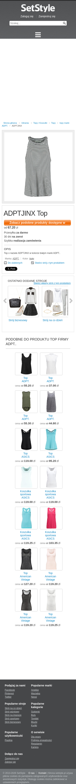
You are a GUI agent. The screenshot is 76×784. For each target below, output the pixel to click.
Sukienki (35, 711)
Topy (53, 123)
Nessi (34, 697)
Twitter (8, 697)
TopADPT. (25, 379)
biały (31, 258)
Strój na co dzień (13, 708)
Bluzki (34, 722)
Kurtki (34, 725)
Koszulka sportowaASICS (25, 494)
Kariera (34, 747)
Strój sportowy (12, 718)
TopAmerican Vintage (25, 576)
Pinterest (9, 693)
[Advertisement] (38, 81)
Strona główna (10, 123)
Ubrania (25, 123)
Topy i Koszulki (40, 123)
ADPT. (16, 258)
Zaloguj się (27, 16)
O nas (31, 773)
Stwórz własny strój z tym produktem (52, 283)
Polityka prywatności (41, 740)
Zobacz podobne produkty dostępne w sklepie (37, 223)
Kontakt (42, 773)
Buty (33, 715)
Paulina (8, 740)
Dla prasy (36, 736)
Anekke (35, 690)
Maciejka (35, 693)
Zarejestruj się (47, 16)
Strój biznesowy (13, 722)
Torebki (34, 718)
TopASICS (26, 455)
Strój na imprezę (13, 715)
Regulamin (36, 743)
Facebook (10, 690)
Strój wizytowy (12, 711)
